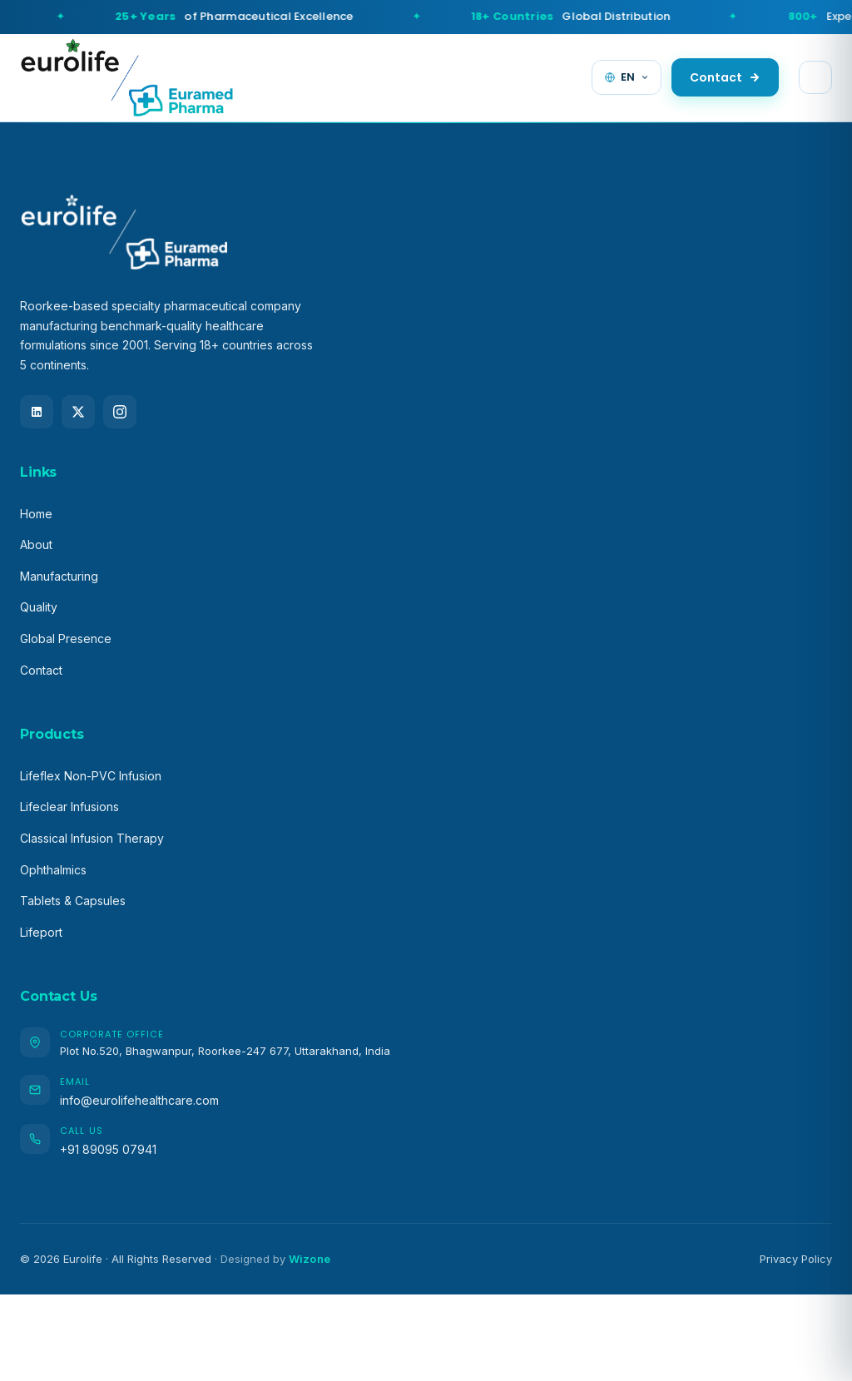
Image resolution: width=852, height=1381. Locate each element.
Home (36, 514)
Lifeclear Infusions (69, 806)
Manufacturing (59, 576)
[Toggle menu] (815, 77)
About (36, 544)
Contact (725, 77)
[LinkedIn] (36, 411)
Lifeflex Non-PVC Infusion (90, 776)
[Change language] (626, 77)
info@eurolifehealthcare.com (139, 1100)
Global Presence (65, 638)
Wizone (309, 1258)
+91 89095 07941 (108, 1149)
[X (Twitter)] (78, 411)
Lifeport (41, 932)
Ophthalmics (53, 870)
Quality (38, 607)
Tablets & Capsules (73, 900)
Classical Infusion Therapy (92, 838)
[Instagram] (119, 411)
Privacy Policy (796, 1258)
